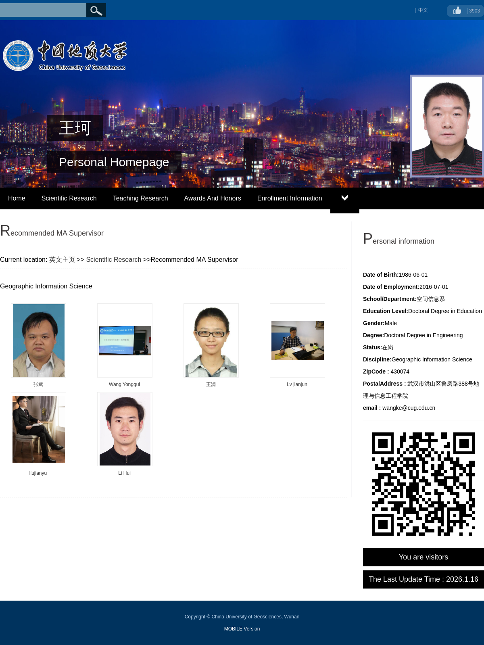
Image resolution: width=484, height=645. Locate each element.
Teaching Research (140, 198)
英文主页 (62, 259)
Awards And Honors (212, 198)
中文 (423, 10)
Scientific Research (69, 198)
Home (16, 198)
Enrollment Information (289, 198)
